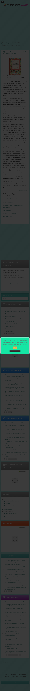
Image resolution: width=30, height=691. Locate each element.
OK (15, 348)
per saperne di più (15, 351)
